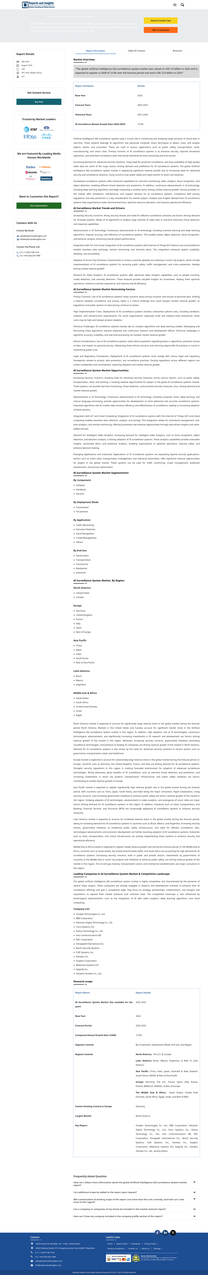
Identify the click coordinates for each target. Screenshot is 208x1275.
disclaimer (135, 1243)
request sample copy (161, 20)
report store (121, 1243)
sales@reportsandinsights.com (31, 236)
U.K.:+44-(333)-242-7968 (28, 255)
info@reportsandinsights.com (31, 239)
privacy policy (150, 1243)
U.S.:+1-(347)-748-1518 (27, 252)
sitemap (157, 1248)
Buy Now (39, 102)
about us (146, 1248)
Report (41, 16)
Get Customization (38, 205)
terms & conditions (115, 1248)
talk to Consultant (160, 30)
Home (33, 16)
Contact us (133, 1248)
